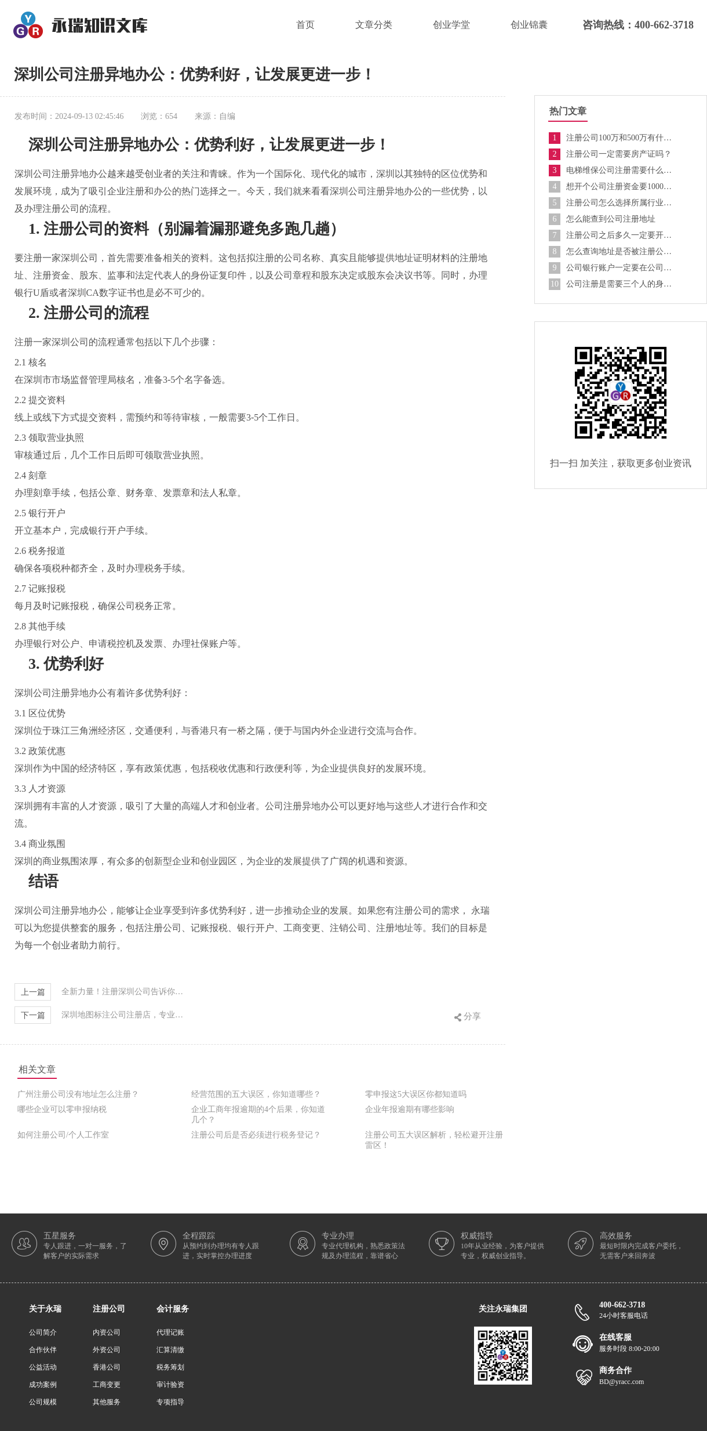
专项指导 (170, 1402)
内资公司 (107, 1332)
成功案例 (43, 1385)
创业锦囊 (529, 25)
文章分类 (373, 25)
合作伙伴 (43, 1350)
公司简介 (43, 1332)
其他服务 (107, 1402)
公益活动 (43, 1367)
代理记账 (170, 1332)
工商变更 (107, 1385)
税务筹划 (170, 1367)
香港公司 (107, 1367)
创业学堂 (451, 25)
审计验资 (170, 1385)
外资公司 (107, 1350)
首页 (305, 25)
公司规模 (43, 1402)
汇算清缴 (170, 1350)
